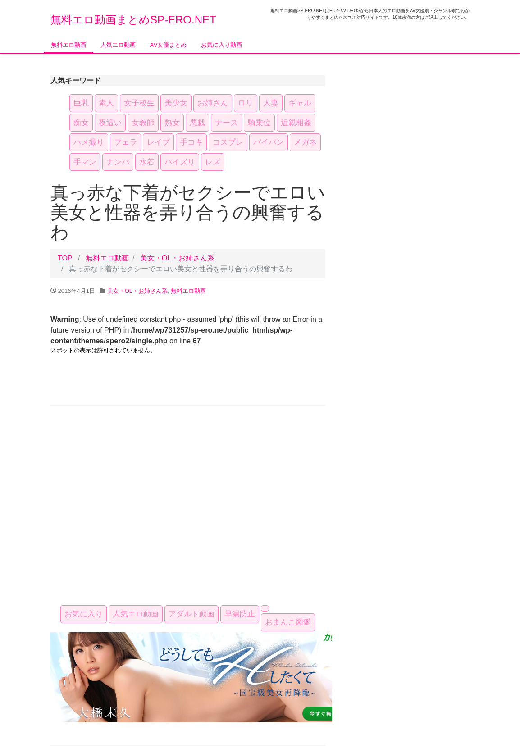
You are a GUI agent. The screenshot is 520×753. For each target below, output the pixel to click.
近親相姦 (296, 123)
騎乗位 (259, 123)
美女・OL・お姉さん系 (177, 258)
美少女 (175, 103)
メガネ (305, 142)
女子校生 (139, 103)
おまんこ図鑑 (288, 622)
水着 (147, 162)
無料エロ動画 (68, 44)
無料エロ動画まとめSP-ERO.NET (133, 20)
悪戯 (197, 123)
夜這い (110, 123)
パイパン (268, 142)
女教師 (143, 123)
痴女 (81, 123)
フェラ (125, 142)
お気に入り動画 (221, 44)
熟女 (172, 123)
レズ (212, 162)
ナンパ (117, 162)
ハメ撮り (88, 142)
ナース (226, 123)
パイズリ (179, 162)
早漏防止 (239, 614)
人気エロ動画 (118, 44)
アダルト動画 (191, 614)
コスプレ (228, 142)
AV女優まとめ (168, 44)
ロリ (245, 103)
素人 (106, 103)
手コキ (191, 142)
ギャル (299, 103)
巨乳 (81, 103)
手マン (84, 162)
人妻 (270, 103)
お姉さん (212, 103)
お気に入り (83, 614)
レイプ (158, 142)
